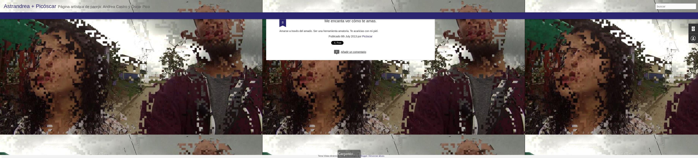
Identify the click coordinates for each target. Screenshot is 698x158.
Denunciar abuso (376, 156)
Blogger (363, 156)
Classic (6, 15)
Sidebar (55, 15)
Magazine (31, 15)
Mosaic (43, 15)
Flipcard (18, 15)
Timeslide (81, 15)
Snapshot (67, 15)
